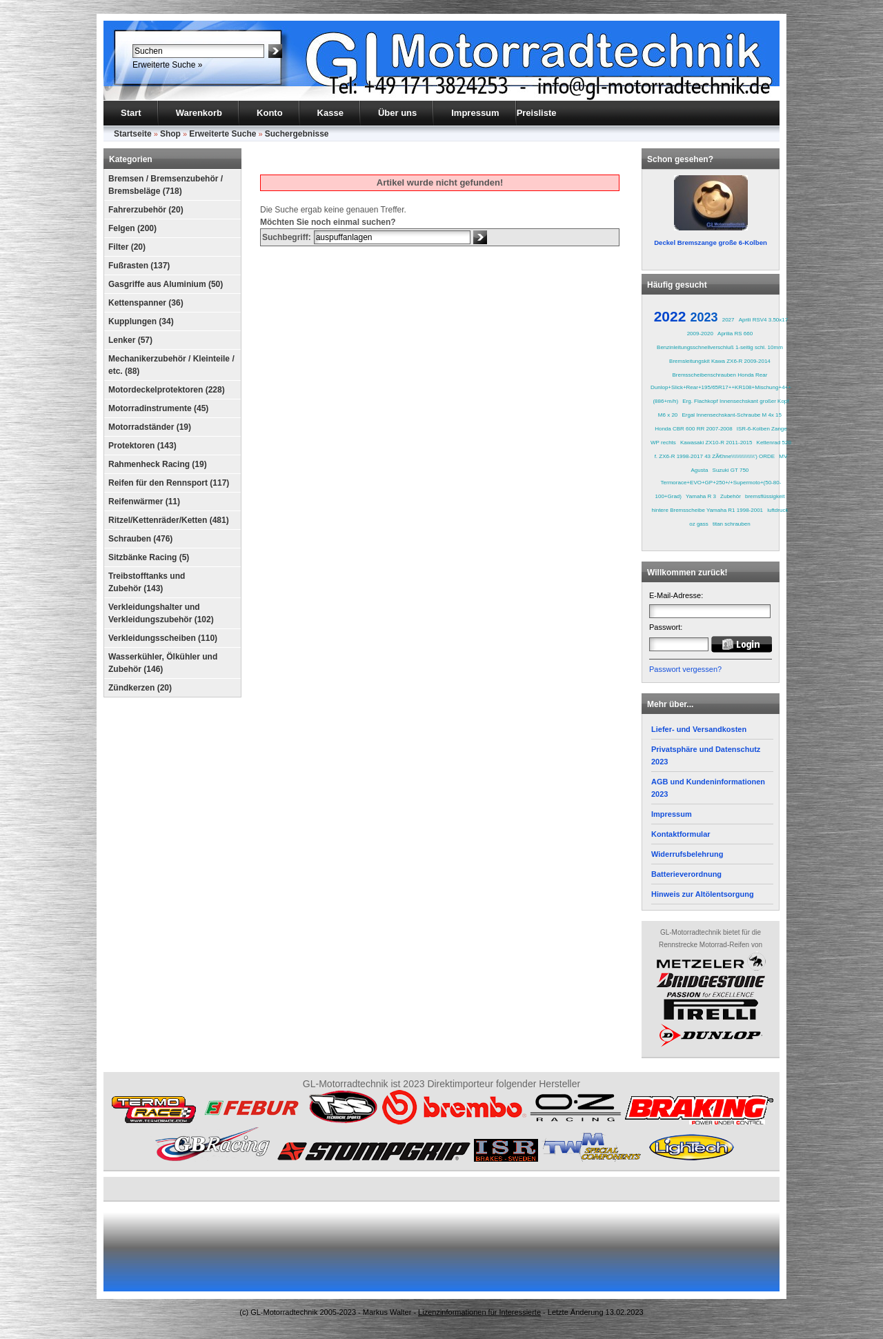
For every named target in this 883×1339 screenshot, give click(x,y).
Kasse (330, 113)
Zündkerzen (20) (140, 688)
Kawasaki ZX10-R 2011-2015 (716, 442)
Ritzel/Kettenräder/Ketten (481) (168, 520)
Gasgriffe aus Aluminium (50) (165, 284)
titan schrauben (732, 524)
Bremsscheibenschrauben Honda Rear (720, 375)
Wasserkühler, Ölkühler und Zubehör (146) (162, 663)
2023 (704, 317)
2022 (670, 316)
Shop (170, 134)
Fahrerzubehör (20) (145, 210)
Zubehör (730, 496)
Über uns (397, 113)
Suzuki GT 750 (731, 470)
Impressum (475, 113)
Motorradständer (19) (149, 427)
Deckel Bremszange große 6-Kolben (710, 242)
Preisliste (537, 113)
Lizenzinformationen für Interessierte (479, 1312)
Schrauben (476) (140, 539)
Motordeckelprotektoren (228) (166, 390)
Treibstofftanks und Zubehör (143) (146, 582)
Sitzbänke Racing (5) (148, 557)
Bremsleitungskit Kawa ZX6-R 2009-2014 (720, 361)
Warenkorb (199, 113)
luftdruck (777, 510)
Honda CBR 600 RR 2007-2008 (694, 429)
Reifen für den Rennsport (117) (168, 483)
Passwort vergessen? (685, 669)
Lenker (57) (130, 340)
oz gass (698, 524)
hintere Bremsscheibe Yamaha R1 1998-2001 (707, 510)
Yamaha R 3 (701, 496)
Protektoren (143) (142, 445)
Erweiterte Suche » (167, 65)
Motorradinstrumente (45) (158, 408)
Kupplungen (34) (141, 321)
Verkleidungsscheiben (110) (162, 638)
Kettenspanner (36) (145, 303)
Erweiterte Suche (222, 134)
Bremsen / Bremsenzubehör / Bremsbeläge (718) (165, 185)
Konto (270, 113)
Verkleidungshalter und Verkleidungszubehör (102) (161, 613)
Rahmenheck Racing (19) (157, 464)
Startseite (133, 134)
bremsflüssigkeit (764, 496)
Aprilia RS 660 (735, 333)
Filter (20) (127, 247)
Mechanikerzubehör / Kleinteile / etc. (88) (171, 365)
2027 (728, 320)
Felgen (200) (132, 228)
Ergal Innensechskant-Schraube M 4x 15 (732, 415)
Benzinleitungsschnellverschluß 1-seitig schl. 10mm (720, 347)
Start (131, 113)
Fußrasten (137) (139, 265)
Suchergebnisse (297, 134)
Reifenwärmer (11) (144, 501)
